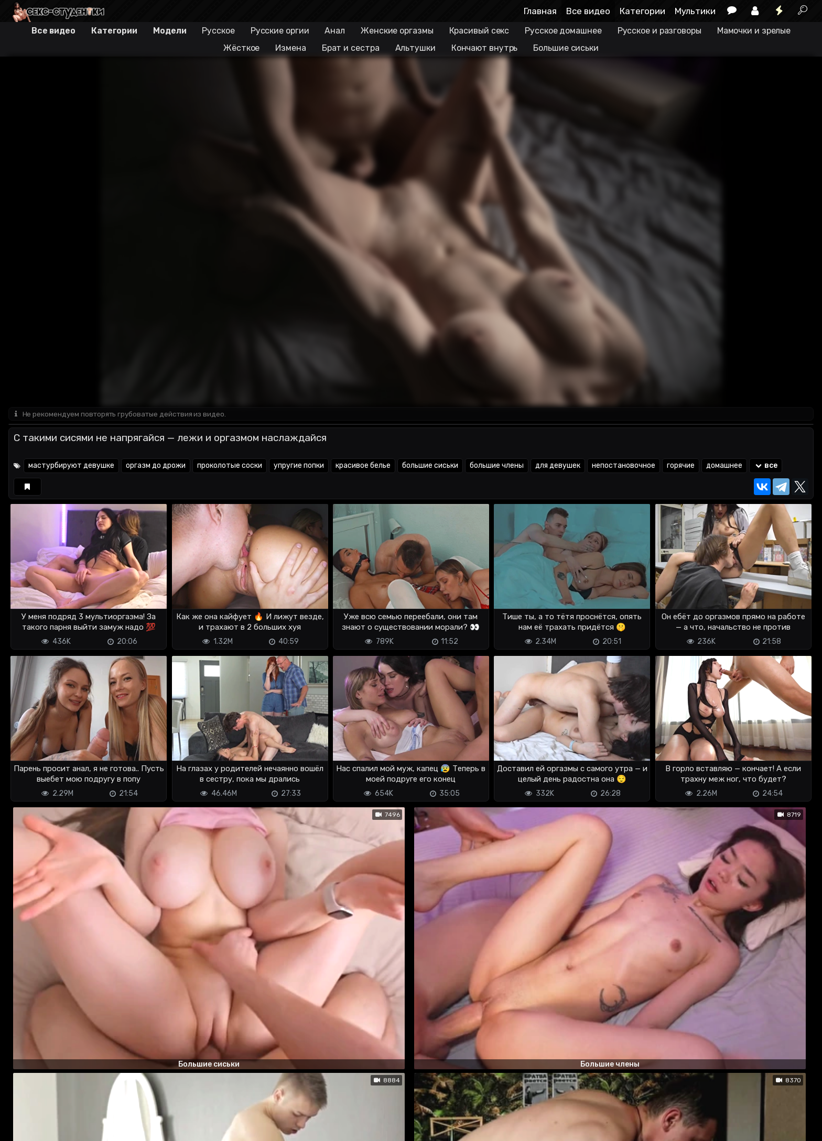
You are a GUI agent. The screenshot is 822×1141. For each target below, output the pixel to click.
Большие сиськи (566, 48)
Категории (642, 11)
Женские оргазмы (397, 31)
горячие (681, 466)
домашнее (724, 466)
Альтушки (415, 48)
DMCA (25, 1127)
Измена (290, 48)
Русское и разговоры (659, 31)
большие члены (497, 466)
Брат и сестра (351, 48)
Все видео (588, 11)
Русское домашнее (563, 31)
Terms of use (62, 1127)
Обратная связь (118, 1127)
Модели (169, 31)
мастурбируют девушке (71, 466)
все (765, 466)
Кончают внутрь (484, 48)
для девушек (557, 466)
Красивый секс (479, 31)
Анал (335, 31)
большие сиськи (430, 466)
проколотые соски (229, 466)
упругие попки (299, 466)
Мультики (695, 11)
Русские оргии (280, 31)
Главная (540, 11)
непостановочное (623, 466)
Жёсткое (241, 48)
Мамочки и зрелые (754, 31)
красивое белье (363, 466)
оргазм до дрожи (156, 466)
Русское (218, 31)
